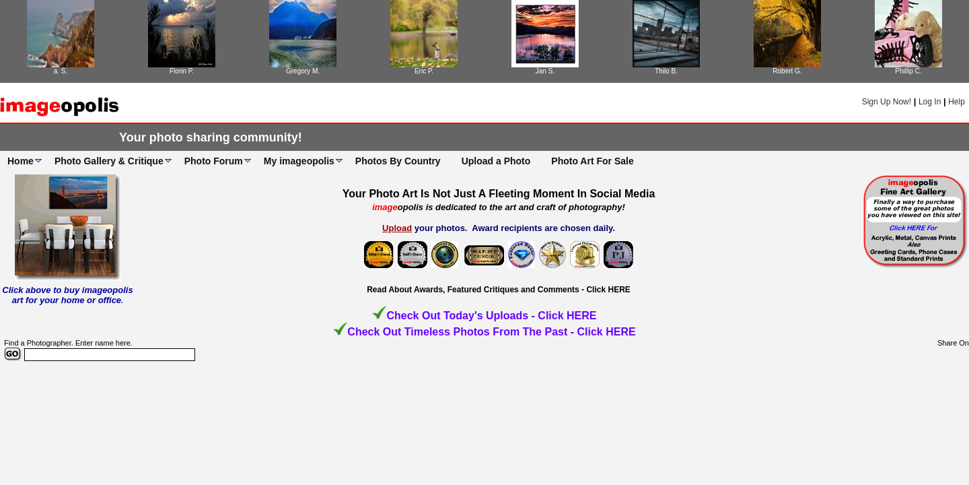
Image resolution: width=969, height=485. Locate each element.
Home (20, 161)
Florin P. (182, 71)
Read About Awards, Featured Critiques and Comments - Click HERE (499, 289)
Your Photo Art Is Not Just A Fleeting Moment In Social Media (499, 193)
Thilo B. (666, 71)
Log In (930, 101)
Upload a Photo (496, 161)
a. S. (61, 71)
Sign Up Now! (886, 101)
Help (956, 101)
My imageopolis (299, 161)
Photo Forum (213, 161)
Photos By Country (398, 161)
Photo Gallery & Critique (109, 161)
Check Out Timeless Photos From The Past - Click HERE (491, 331)
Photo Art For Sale (592, 161)
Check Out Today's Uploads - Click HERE (491, 315)
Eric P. (424, 71)
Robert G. (787, 71)
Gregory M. (303, 71)
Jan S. (545, 71)
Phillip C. (908, 71)
